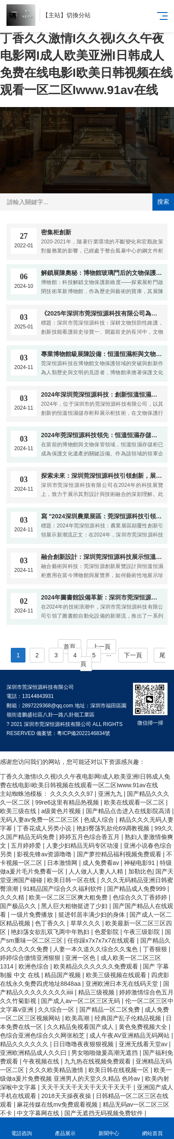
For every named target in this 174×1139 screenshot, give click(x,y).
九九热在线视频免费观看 (98, 1061)
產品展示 (65, 1128)
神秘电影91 (140, 862)
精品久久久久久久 (25, 1044)
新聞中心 (109, 1128)
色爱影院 (107, 931)
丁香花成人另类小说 (45, 828)
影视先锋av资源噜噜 (45, 854)
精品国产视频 (63, 975)
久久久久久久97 (72, 793)
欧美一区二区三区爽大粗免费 (69, 897)
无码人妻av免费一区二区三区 (40, 819)
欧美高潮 (78, 1018)
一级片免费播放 (33, 914)
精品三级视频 (97, 992)
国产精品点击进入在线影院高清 (129, 811)
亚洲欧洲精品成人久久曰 (34, 1052)
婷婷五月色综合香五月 (90, 836)
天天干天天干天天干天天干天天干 (87, 1087)
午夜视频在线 (42, 1061)
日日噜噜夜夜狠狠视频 (84, 1044)
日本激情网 (63, 862)
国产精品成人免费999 (137, 888)
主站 (54, 15)
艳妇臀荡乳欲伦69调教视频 (113, 828)
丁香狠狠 (156, 949)
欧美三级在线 (19, 811)
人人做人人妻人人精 (97, 871)
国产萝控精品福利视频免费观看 (120, 854)
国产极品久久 (19, 905)
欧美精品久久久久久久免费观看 (97, 966)
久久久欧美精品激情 (57, 1069)
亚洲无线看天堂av (144, 1044)
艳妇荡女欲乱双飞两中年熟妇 (51, 931)
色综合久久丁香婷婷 (141, 897)
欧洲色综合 (35, 966)
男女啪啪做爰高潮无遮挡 (105, 1052)
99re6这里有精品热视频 (68, 802)
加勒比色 (140, 871)
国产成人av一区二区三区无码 (81, 1000)
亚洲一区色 (81, 957)
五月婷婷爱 (27, 845)
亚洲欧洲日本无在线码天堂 (122, 983)
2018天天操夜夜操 (66, 1095)
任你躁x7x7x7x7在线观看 (102, 940)
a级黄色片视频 (61, 811)
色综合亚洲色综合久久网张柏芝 (43, 1035)
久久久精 (13, 897)
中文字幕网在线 (39, 1113)
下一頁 (133, 655)
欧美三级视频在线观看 (117, 975)
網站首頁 (152, 1128)
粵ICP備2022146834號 (83, 733)
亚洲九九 (111, 793)
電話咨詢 (22, 1128)
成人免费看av (101, 862)
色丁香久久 (51, 923)
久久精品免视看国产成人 (81, 1026)
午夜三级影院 (142, 931)
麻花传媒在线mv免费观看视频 (58, 1104)
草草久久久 (86, 923)
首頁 (69, 646)
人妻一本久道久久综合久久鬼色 (96, 949)
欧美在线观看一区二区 (135, 802)
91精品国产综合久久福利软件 (63, 888)
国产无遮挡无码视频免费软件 (104, 1113)
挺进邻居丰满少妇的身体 (92, 914)
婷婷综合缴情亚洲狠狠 (31, 957)
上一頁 (101, 646)
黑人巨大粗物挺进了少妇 (75, 905)
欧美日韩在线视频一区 (120, 1069)
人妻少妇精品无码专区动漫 (83, 845)
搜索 (163, 201)
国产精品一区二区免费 (110, 1009)
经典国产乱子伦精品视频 (129, 1018)
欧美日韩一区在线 (72, 880)
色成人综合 (100, 819)
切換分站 (78, 15)
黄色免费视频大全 (144, 1026)
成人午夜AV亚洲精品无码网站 (130, 1035)
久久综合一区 (57, 1009)
